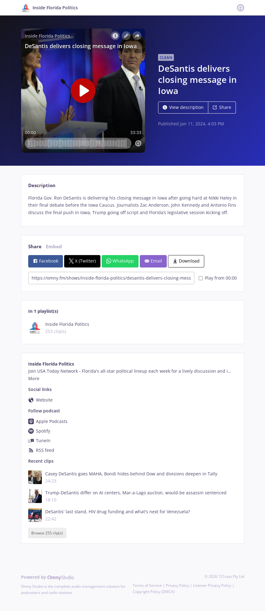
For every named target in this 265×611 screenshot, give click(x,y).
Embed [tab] (54, 246)
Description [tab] (41, 185)
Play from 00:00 (218, 278)
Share (222, 107)
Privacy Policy (177, 585)
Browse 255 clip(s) (47, 533)
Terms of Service (147, 585)
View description (183, 107)
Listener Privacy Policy (212, 585)
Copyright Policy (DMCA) (154, 591)
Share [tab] (35, 246)
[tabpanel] (132, 205)
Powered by (47, 577)
